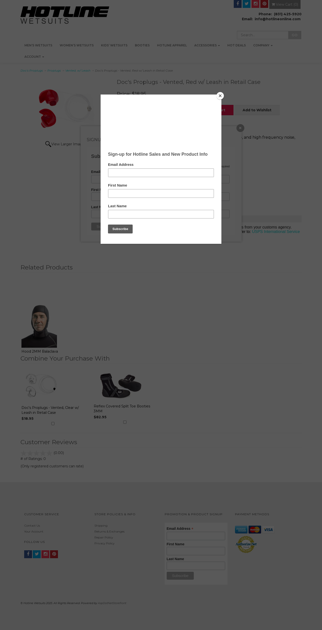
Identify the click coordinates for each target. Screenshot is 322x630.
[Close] (220, 95)
